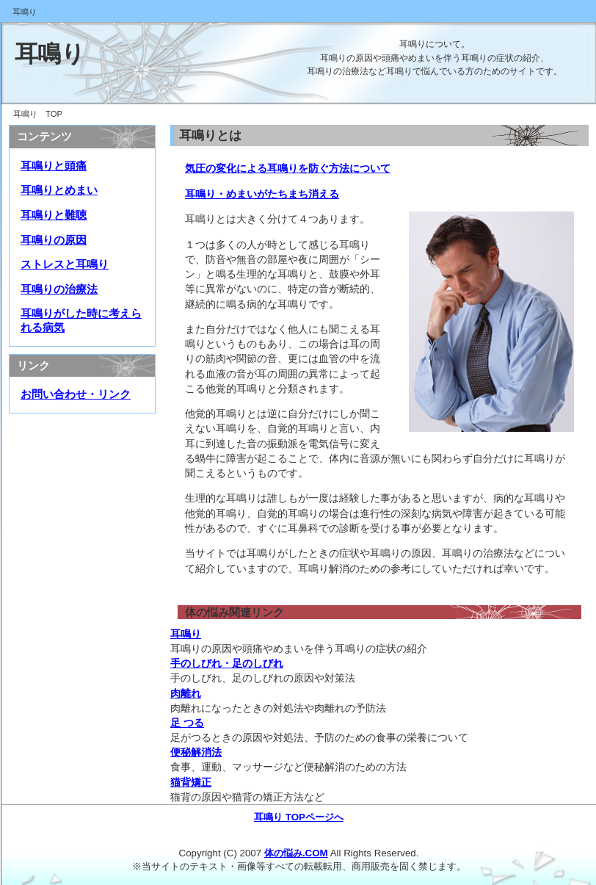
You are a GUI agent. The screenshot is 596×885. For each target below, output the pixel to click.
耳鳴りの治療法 (59, 289)
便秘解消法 (196, 752)
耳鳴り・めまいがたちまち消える (262, 194)
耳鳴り (49, 53)
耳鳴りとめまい (59, 190)
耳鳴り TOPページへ (299, 817)
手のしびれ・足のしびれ (226, 663)
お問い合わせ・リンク (76, 394)
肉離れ (185, 693)
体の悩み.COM (296, 853)
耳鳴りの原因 (54, 240)
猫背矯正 (190, 782)
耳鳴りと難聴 (54, 215)
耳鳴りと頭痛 (54, 166)
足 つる (187, 723)
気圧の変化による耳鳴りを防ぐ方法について (287, 168)
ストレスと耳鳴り (65, 264)
